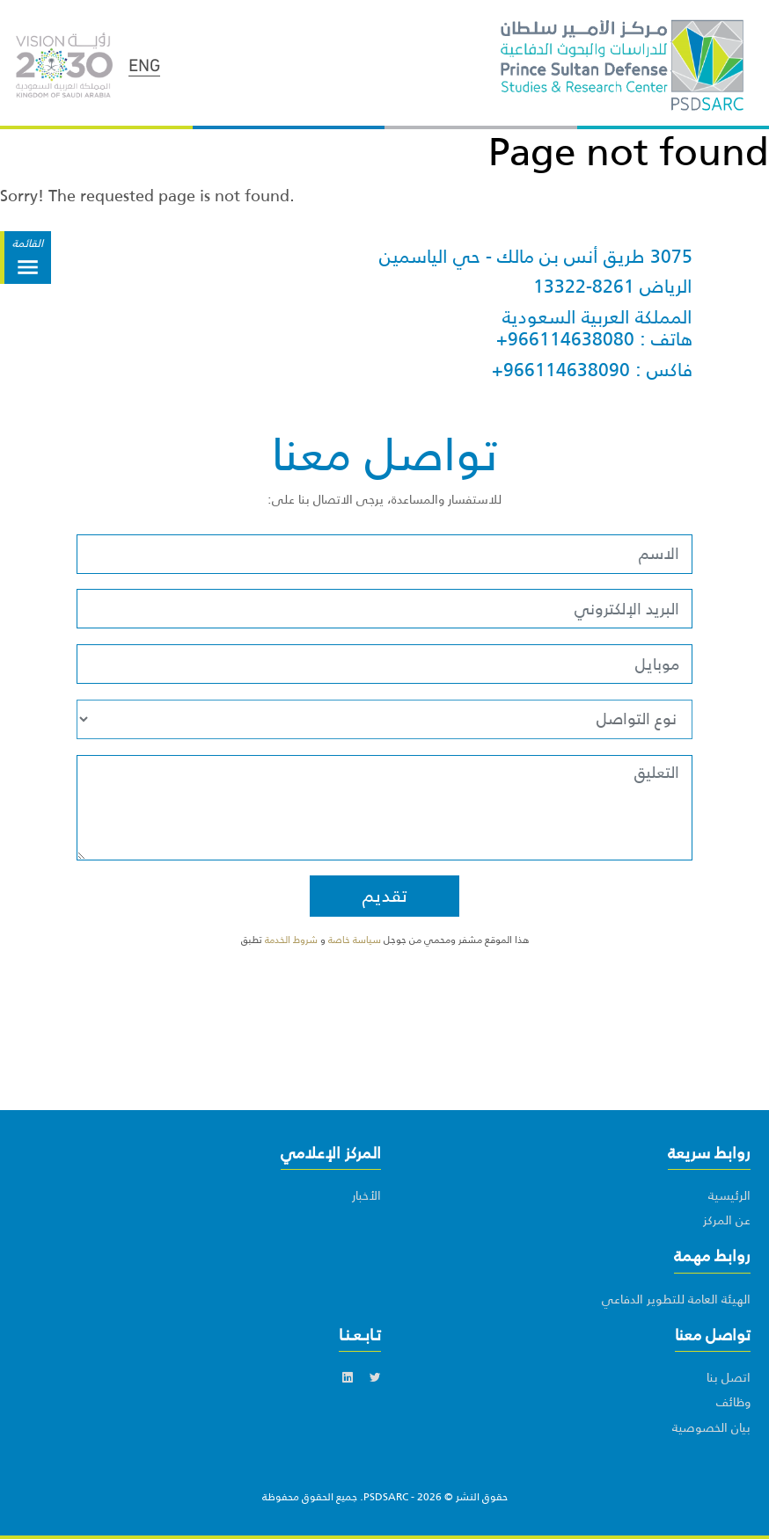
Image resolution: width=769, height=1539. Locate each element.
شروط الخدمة (291, 939)
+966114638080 (565, 339)
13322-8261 (583, 286)
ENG (144, 63)
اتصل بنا (729, 1377)
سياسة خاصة (356, 939)
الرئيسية (729, 1195)
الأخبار (366, 1195)
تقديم (385, 896)
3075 (671, 256)
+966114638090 (561, 370)
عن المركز (727, 1220)
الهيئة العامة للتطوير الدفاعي (676, 1299)
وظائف (733, 1402)
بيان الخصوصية (711, 1427)
